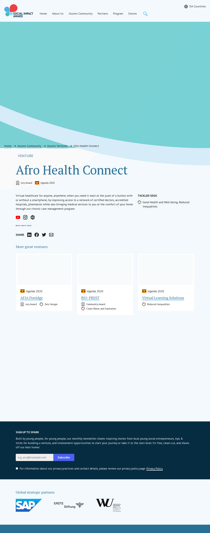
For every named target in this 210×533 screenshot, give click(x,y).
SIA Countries (197, 6)
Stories (132, 13)
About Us (57, 13)
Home (43, 13)
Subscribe (64, 457)
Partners (103, 13)
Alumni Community (81, 13)
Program (118, 13)
